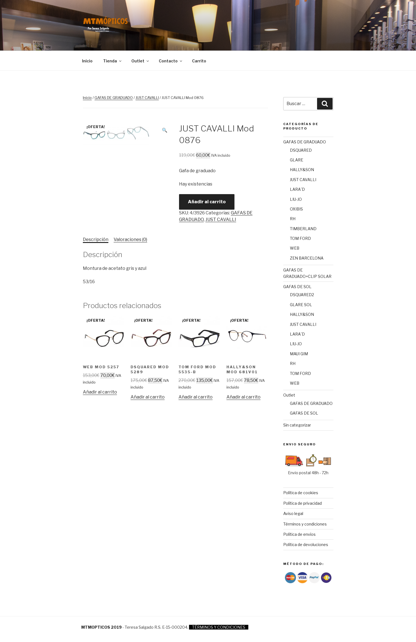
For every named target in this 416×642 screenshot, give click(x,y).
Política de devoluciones (305, 544)
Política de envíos (299, 534)
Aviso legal (293, 513)
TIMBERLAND (303, 228)
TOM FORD (300, 238)
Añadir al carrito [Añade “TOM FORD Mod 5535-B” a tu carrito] (195, 397)
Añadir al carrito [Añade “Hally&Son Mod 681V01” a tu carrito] (243, 397)
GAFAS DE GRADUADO (114, 97)
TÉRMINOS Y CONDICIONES (218, 627)
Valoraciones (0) (130, 239)
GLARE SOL (301, 304)
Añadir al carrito (207, 201)
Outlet (140, 61)
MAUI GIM (299, 353)
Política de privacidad (302, 503)
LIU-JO (296, 199)
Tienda (112, 61)
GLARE (296, 160)
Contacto (171, 61)
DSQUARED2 (302, 294)
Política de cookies (300, 492)
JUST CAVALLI (147, 97)
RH (292, 218)
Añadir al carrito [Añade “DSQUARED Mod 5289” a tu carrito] (148, 397)
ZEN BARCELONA (306, 258)
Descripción (95, 239)
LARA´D (297, 189)
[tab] (95, 239)
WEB (294, 248)
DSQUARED (301, 150)
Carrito (199, 61)
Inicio (87, 61)
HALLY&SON (302, 169)
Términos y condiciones (305, 524)
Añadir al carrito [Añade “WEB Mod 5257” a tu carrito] (100, 392)
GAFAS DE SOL (297, 286)
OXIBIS (296, 209)
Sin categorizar (297, 425)
